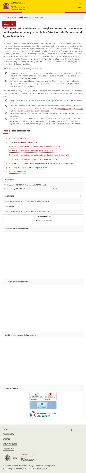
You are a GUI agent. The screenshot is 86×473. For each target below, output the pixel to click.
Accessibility (8, 434)
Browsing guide (10, 443)
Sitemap (6, 438)
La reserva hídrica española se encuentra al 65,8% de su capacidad (27, 201)
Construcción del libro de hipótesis (23, 142)
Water (14, 17)
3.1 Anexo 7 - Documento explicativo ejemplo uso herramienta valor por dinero (41, 163)
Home (7, 17)
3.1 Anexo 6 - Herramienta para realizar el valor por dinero (33, 159)
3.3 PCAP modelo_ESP (17, 172)
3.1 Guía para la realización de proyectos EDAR (28, 167)
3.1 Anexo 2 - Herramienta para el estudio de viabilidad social (34, 146)
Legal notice (8, 448)
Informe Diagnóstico (17, 138)
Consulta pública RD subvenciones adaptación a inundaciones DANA (32, 189)
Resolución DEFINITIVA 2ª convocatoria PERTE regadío (27, 185)
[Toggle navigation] (79, 6)
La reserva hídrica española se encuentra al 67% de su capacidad (26, 211)
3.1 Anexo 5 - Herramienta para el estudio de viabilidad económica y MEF (39, 155)
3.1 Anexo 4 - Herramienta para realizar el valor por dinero (33, 151)
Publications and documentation (31, 17)
